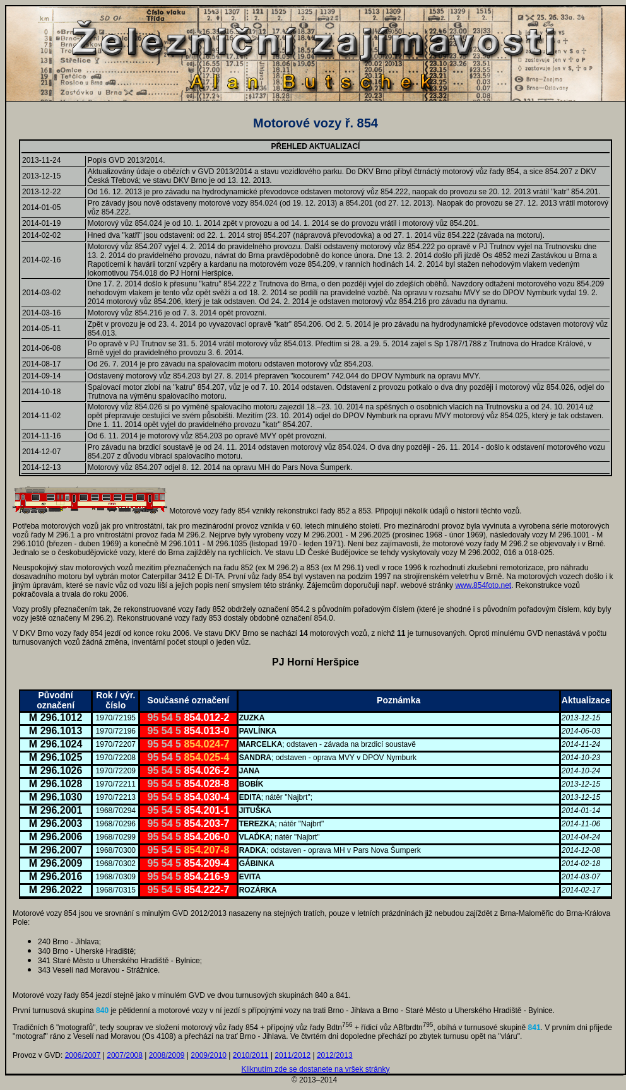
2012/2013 (335, 1055)
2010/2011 (251, 1055)
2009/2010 (209, 1055)
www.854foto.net (483, 585)
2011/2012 (292, 1055)
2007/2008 (125, 1055)
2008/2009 (167, 1055)
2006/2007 (83, 1055)
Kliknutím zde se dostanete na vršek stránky (316, 1069)
